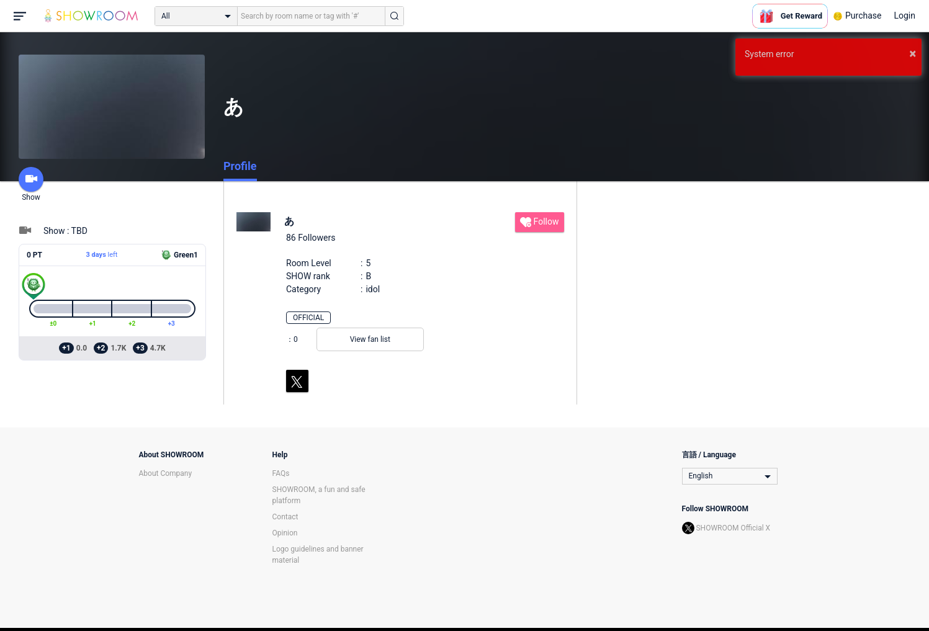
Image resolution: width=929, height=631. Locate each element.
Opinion (285, 533)
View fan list (370, 339)
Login (904, 15)
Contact (285, 516)
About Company (165, 473)
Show (31, 184)
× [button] (912, 53)
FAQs (281, 473)
